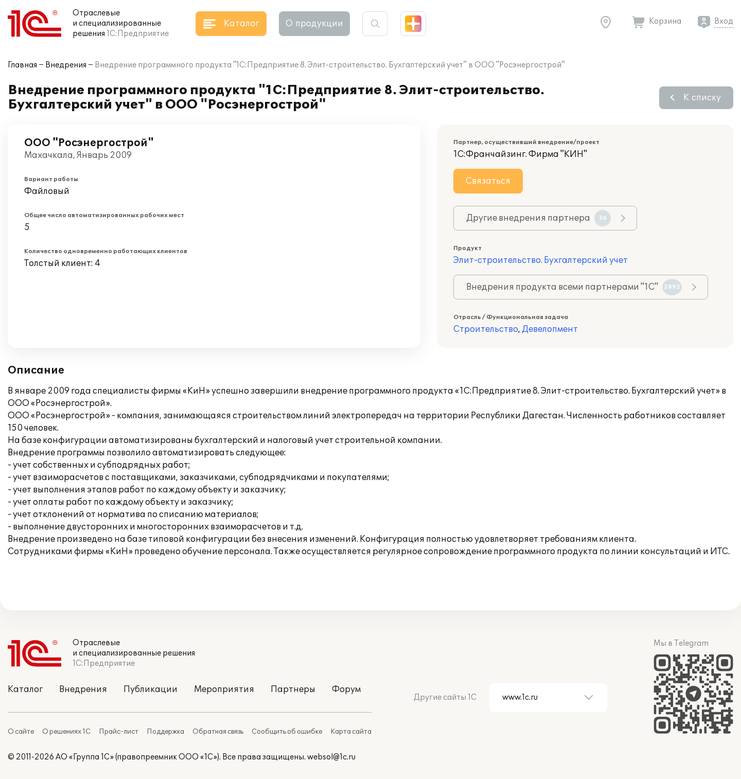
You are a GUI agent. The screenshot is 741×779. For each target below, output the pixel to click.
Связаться (488, 181)
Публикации (150, 689)
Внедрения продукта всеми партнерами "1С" (574, 287)
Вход (723, 21)
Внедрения (65, 65)
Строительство (485, 329)
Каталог (25, 689)
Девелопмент (550, 329)
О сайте (21, 732)
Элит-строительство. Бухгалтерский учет (540, 260)
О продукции (314, 24)
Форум (346, 689)
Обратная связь (217, 732)
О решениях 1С (66, 732)
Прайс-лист (118, 732)
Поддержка (165, 732)
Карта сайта (351, 732)
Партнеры (293, 689)
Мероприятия (224, 689)
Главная (22, 65)
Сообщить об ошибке (287, 732)
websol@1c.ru (331, 757)
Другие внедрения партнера (538, 218)
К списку (702, 98)
